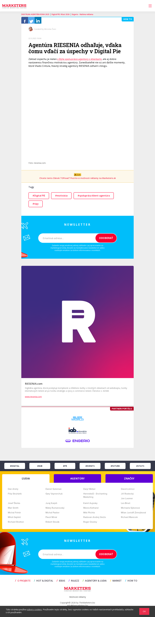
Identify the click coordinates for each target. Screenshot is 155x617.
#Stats (140, 467)
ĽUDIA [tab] (26, 480)
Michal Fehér (14, 514)
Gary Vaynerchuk (54, 495)
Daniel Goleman (54, 490)
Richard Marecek (129, 518)
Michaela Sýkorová (130, 509)
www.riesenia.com (33, 398)
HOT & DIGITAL (43, 582)
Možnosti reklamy (77, 598)
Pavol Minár (51, 518)
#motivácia (61, 197)
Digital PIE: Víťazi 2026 (61, 14)
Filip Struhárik (15, 495)
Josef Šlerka (14, 504)
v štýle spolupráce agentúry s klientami (79, 60)
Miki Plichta (89, 514)
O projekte (22, 582)
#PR (65, 467)
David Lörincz (128, 490)
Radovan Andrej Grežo (94, 518)
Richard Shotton (16, 523)
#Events (90, 467)
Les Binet (125, 504)
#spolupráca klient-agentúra (94, 197)
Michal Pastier (52, 514)
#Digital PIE (38, 197)
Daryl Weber (89, 490)
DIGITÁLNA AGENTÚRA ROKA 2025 (35, 14)
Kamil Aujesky (90, 504)
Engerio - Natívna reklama (82, 14)
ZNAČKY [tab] (129, 480)
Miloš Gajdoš (14, 518)
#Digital (14, 467)
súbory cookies (34, 609)
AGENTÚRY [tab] (77, 480)
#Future (115, 467)
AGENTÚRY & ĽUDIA (95, 582)
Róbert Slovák (52, 523)
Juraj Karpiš (51, 504)
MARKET (116, 582)
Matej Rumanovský (55, 509)
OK (144, 611)
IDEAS (61, 582)
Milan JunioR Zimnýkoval (133, 514)
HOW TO (131, 582)
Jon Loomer (127, 499)
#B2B (39, 467)
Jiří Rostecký (127, 495)
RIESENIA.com (34, 385)
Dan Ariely (13, 490)
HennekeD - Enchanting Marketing (95, 497)
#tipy (35, 205)
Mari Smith (13, 509)
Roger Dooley (90, 523)
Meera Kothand (90, 509)
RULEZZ (74, 582)
